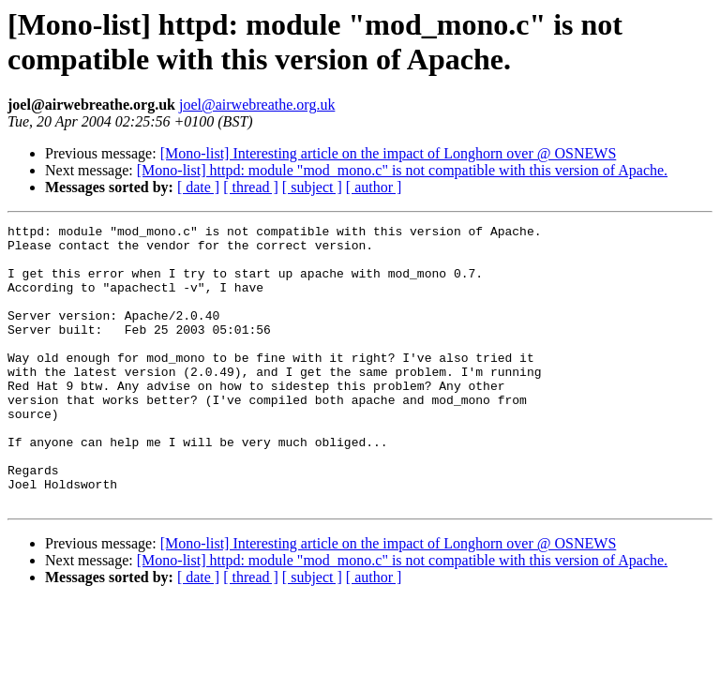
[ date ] (198, 187)
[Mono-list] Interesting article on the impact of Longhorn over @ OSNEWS (388, 153)
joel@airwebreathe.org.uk (257, 104)
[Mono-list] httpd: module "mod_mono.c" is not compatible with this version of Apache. (402, 170)
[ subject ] (312, 187)
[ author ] (374, 187)
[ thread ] (250, 187)
